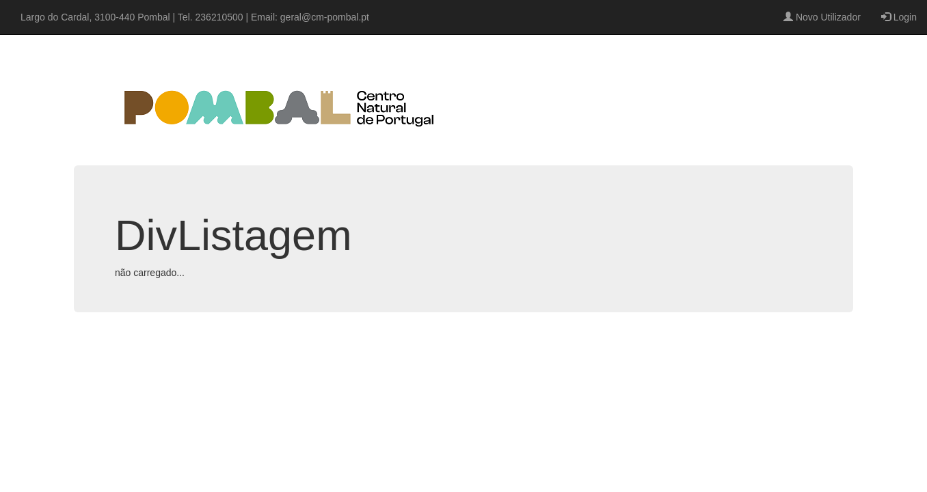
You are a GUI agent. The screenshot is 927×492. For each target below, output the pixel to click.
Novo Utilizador (822, 17)
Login (899, 17)
